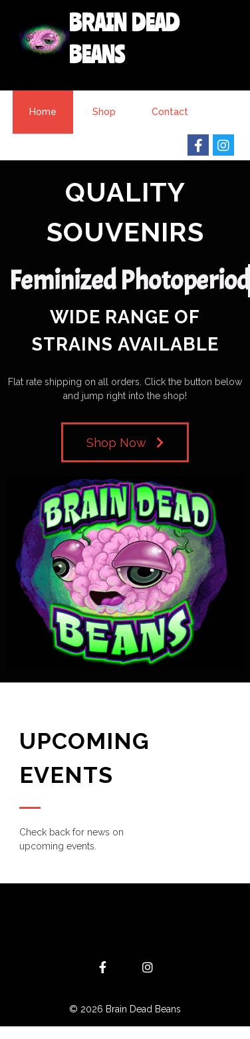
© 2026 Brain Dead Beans (125, 1009)
